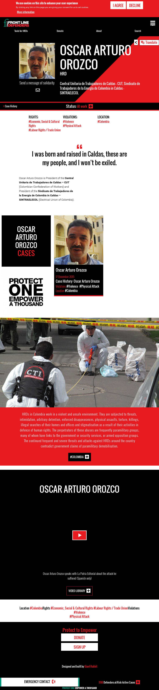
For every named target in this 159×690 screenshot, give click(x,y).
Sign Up (79, 646)
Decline (135, 5)
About (99, 31)
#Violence (68, 121)
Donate (60, 31)
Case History (11, 106)
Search (138, 31)
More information (26, 12)
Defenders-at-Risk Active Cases (117, 682)
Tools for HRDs (21, 31)
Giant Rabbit (90, 666)
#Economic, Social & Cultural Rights (72, 608)
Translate (151, 42)
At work (81, 106)
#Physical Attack (72, 126)
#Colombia (103, 121)
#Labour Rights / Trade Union (45, 130)
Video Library (77, 591)
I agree (118, 5)
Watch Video (79, 534)
